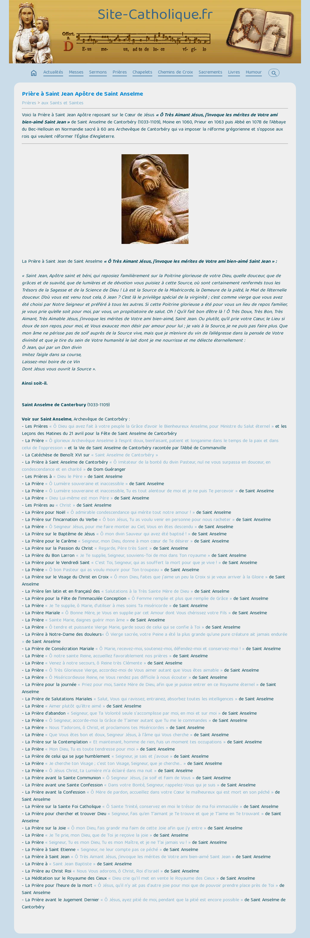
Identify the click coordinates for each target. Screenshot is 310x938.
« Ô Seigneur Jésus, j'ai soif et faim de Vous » (148, 778)
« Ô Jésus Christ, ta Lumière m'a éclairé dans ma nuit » (100, 771)
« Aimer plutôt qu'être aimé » (75, 706)
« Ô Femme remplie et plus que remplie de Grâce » (180, 599)
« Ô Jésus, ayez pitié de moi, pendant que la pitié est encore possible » (172, 900)
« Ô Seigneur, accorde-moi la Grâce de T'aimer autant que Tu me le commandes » (128, 721)
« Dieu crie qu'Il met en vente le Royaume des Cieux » (163, 879)
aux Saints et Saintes (62, 103)
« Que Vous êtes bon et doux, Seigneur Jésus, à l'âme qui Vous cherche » (118, 735)
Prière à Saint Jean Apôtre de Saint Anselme (82, 94)
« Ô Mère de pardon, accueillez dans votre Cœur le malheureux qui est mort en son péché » (180, 793)
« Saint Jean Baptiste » (72, 864)
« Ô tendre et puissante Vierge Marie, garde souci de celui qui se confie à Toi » (124, 628)
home (34, 73)
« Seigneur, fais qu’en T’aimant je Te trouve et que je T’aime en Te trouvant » (186, 814)
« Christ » (65, 506)
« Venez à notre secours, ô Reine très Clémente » (95, 663)
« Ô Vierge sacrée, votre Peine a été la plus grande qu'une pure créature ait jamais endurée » (154, 638)
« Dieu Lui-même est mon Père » (79, 498)
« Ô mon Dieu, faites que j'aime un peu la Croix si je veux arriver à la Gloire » (189, 577)
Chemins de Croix (175, 72)
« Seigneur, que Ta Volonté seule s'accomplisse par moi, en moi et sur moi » (144, 714)
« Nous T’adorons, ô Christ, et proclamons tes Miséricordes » (106, 728)
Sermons (98, 72)
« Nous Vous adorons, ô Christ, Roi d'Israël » (118, 871)
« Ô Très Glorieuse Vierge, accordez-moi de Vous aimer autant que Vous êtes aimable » (134, 671)
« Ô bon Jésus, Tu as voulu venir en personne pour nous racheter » (167, 520)
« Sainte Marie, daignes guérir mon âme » (87, 620)
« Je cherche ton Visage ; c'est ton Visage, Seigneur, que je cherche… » (115, 764)
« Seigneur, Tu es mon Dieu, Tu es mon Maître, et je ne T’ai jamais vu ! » (118, 843)
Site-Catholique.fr (155, 15)
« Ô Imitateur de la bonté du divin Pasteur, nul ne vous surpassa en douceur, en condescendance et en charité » (146, 466)
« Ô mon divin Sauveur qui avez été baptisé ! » (143, 534)
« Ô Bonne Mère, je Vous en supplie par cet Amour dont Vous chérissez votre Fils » (146, 613)
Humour (254, 72)
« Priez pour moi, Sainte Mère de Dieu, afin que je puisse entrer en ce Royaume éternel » (168, 685)
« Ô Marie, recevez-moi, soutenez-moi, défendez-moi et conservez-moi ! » (169, 649)
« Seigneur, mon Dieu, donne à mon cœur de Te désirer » (135, 541)
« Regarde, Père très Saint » (123, 549)
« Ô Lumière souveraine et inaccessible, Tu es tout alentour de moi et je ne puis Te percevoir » (141, 491)
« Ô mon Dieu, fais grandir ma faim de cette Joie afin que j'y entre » (136, 828)
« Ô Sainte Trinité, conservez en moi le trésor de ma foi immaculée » (172, 807)
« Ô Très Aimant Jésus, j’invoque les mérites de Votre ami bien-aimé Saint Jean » (152, 857)
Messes (76, 72)
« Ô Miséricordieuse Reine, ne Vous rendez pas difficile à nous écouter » (118, 678)
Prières (120, 72)
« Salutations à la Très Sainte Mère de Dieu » (147, 592)
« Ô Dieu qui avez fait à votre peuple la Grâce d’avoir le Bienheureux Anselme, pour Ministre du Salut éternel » (161, 427)
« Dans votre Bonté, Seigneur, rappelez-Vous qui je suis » (161, 785)
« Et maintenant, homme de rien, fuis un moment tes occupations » (157, 742)
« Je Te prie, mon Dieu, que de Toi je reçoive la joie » (98, 836)
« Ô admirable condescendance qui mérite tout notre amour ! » (131, 513)
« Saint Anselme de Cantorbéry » (124, 455)
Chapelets (142, 72)
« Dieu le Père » (69, 477)
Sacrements (210, 72)
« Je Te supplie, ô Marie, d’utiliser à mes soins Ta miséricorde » (108, 606)
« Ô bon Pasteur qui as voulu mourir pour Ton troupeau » (104, 570)
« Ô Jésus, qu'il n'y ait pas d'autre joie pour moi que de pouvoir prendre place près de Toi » (186, 886)
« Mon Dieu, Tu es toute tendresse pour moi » (92, 749)
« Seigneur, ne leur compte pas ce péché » (119, 850)
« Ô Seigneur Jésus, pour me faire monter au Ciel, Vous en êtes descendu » (121, 527)
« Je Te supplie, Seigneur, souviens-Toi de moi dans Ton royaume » (143, 556)
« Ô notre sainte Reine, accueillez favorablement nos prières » (108, 656)
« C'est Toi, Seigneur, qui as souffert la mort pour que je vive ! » (156, 563)
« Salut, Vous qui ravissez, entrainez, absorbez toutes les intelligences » (165, 699)
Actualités (53, 72)
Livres (234, 72)
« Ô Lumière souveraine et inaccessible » (86, 484)
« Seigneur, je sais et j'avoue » (142, 757)
